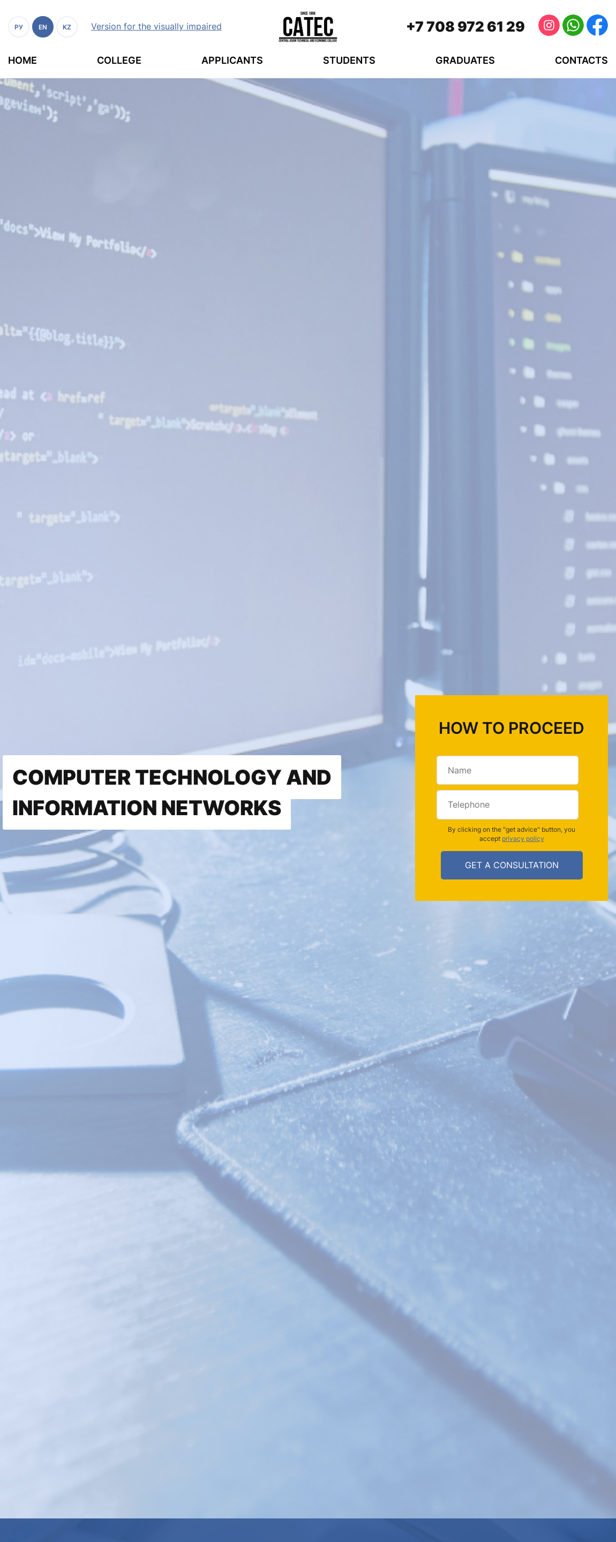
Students (349, 60)
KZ (67, 27)
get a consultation (512, 865)
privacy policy (523, 838)
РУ (18, 27)
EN (43, 27)
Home (22, 60)
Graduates (465, 60)
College (119, 60)
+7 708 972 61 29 (465, 26)
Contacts (581, 60)
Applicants (232, 60)
